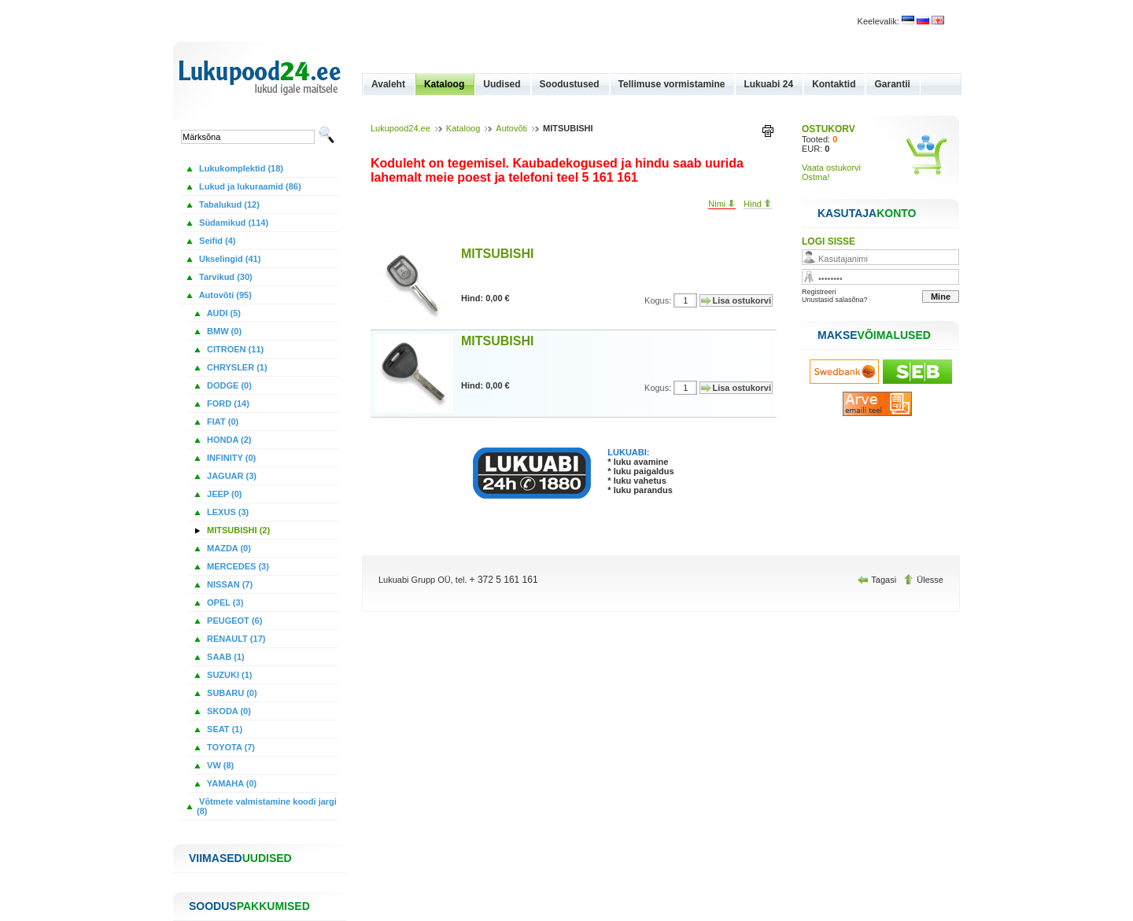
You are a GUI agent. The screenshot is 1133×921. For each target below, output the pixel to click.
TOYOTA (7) (230, 747)
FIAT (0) (221, 421)
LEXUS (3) (227, 512)
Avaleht (388, 84)
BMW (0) (223, 331)
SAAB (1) (225, 656)
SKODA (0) (228, 711)
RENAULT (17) (235, 638)
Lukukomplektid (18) (240, 168)
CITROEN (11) (234, 349)
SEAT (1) (223, 729)
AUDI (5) (223, 313)
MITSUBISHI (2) (237, 530)
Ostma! (815, 177)
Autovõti (511, 128)
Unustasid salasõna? (835, 300)
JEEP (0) (223, 494)
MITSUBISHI (497, 253)
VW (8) (219, 765)
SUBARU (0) (231, 693)
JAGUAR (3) (230, 476)
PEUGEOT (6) (233, 620)
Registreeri (819, 292)
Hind (758, 203)
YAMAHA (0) (230, 783)
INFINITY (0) (230, 457)
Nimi (722, 203)
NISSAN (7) (229, 584)
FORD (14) (227, 403)
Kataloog (444, 84)
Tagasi (878, 579)
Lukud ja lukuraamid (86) (249, 186)
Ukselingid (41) (228, 258)
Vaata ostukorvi (831, 167)
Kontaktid (833, 84)
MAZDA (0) (228, 548)
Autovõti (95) (224, 295)
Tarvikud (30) (225, 277)
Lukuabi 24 (768, 84)
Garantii (892, 84)
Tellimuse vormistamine (671, 84)
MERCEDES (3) (237, 566)
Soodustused (570, 84)
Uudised (501, 84)
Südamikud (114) (232, 222)
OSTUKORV (828, 128)
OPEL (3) (224, 602)
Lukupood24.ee (400, 128)
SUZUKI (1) (229, 675)
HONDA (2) (228, 439)
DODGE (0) (228, 385)
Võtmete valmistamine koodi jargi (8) (267, 806)
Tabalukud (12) (228, 204)
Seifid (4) (216, 240)
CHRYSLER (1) (236, 367)
